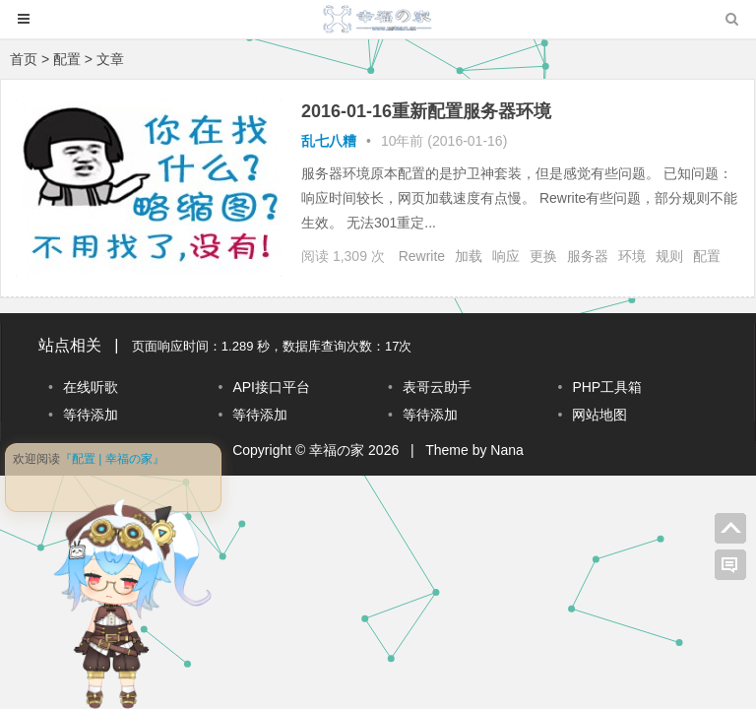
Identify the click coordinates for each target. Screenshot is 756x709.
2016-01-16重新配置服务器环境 (426, 111)
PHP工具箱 (607, 387)
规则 (669, 256)
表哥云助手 (437, 387)
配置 (707, 256)
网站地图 (599, 414)
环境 (632, 256)
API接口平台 (271, 387)
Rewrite (422, 256)
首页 (23, 59)
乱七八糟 (328, 141)
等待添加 (90, 414)
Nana (506, 450)
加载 (468, 256)
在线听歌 (90, 387)
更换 (543, 256)
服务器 (587, 256)
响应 (506, 256)
